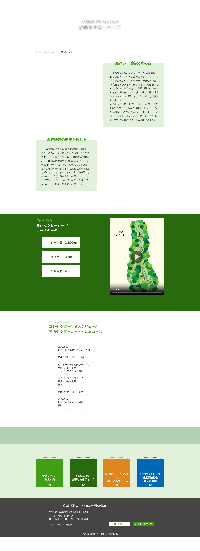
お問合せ (121, 524)
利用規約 (69, 525)
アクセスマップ (145, 524)
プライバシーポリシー (56, 525)
